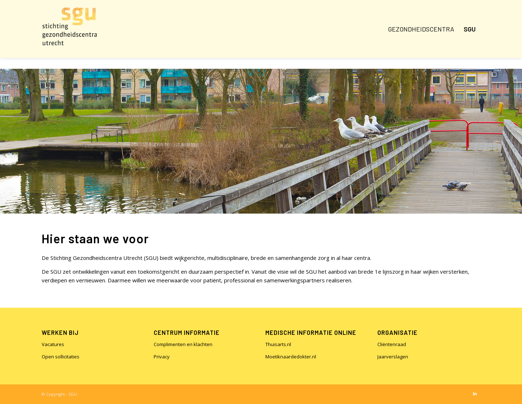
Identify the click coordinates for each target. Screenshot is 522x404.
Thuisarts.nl (278, 344)
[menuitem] (421, 29)
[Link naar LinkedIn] (474, 393)
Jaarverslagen (392, 356)
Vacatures (53, 344)
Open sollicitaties (60, 356)
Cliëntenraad (391, 344)
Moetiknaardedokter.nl (290, 356)
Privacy (162, 356)
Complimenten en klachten (183, 344)
